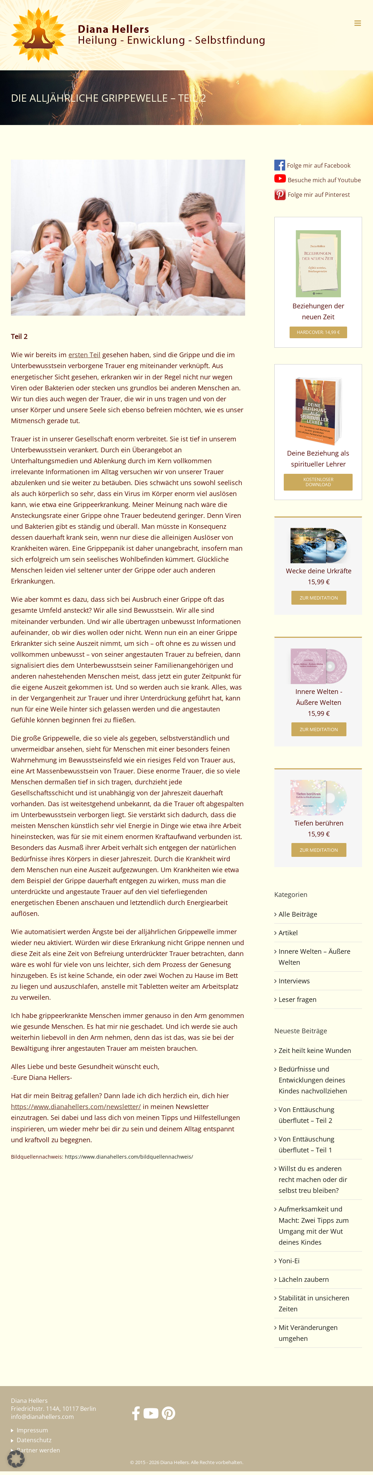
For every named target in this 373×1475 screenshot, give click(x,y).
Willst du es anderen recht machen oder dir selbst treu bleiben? (313, 1179)
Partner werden (38, 1450)
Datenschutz (34, 1440)
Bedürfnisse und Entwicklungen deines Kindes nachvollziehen (313, 1080)
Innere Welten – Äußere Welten (314, 957)
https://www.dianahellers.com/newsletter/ (76, 1106)
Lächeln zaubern (304, 1279)
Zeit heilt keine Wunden (315, 1050)
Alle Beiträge (298, 914)
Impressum (32, 1430)
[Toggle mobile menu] (358, 23)
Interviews (294, 980)
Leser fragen (298, 999)
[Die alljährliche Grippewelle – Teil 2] (128, 238)
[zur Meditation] (318, 598)
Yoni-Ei (289, 1260)
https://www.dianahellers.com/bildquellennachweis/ (129, 1156)
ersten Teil (84, 354)
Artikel (288, 932)
